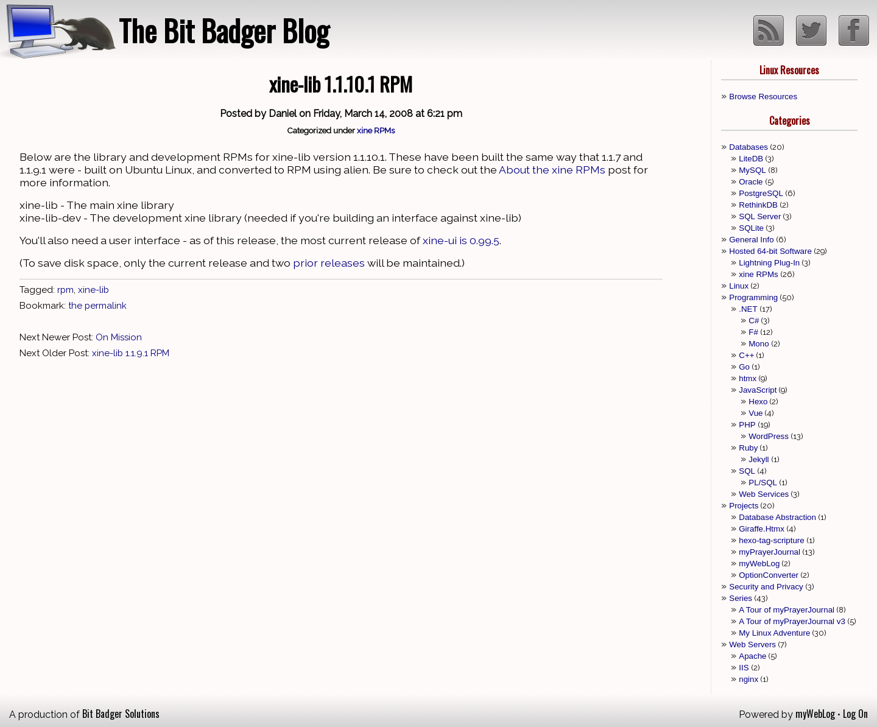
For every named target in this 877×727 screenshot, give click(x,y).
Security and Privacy (766, 586)
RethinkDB (758, 204)
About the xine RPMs (552, 169)
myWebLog (759, 563)
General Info (751, 239)
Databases (748, 147)
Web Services (764, 494)
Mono (758, 343)
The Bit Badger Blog (224, 30)
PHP (747, 424)
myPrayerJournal (769, 552)
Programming (753, 297)
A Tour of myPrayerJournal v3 (792, 621)
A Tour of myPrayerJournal (786, 609)
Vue (755, 413)
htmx (747, 378)
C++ (746, 355)
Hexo (757, 401)
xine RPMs (376, 130)
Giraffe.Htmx (761, 528)
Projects (743, 505)
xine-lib (93, 289)
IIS (743, 667)
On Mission (119, 337)
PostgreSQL (761, 193)
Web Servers (752, 644)
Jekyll (758, 459)
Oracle (751, 181)
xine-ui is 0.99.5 (461, 240)
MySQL (752, 170)
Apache (752, 656)
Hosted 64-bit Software (770, 251)
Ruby (748, 447)
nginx (748, 679)
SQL (747, 471)
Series (740, 598)
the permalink (97, 305)
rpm (65, 289)
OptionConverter (768, 575)
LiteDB (751, 158)
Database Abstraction (777, 517)
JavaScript (758, 390)
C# (753, 320)
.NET (748, 309)
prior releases (329, 262)
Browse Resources (763, 96)
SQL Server (760, 216)
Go (744, 366)
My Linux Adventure (774, 632)
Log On (855, 713)
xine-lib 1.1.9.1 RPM (130, 353)
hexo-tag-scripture (771, 540)
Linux (738, 285)
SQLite (751, 228)
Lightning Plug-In (769, 262)
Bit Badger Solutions (121, 713)
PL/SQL (762, 482)
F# (753, 332)
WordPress (768, 436)
